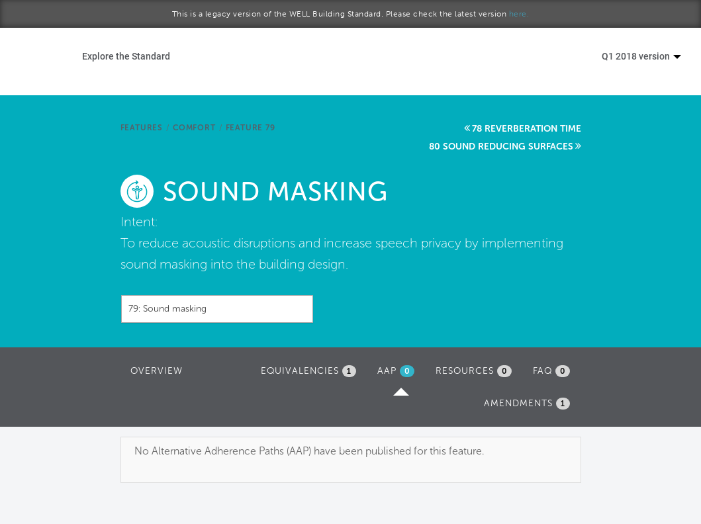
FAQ (551, 371)
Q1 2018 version (641, 56)
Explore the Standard (126, 56)
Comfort (194, 127)
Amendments (527, 404)
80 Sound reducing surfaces (501, 146)
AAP (399, 374)
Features (141, 127)
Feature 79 (250, 127)
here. (519, 14)
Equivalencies (308, 371)
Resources (474, 371)
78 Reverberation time (526, 128)
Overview (156, 370)
